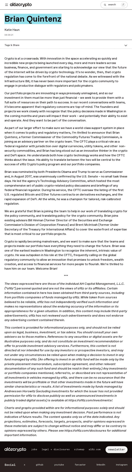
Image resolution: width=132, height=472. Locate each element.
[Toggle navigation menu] (6, 5)
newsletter (116, 449)
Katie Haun (12, 30)
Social (10, 465)
